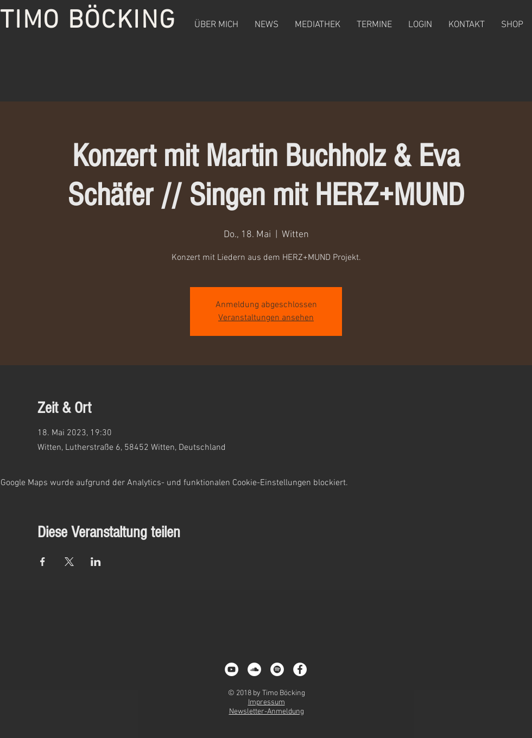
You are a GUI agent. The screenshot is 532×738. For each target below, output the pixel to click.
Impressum (266, 702)
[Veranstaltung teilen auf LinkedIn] (96, 561)
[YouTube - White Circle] (231, 669)
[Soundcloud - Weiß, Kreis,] (254, 669)
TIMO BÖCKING (88, 21)
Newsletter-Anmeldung (266, 711)
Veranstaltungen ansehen (266, 318)
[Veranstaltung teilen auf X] (69, 561)
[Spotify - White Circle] (277, 669)
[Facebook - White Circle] (300, 669)
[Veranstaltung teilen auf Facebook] (42, 561)
